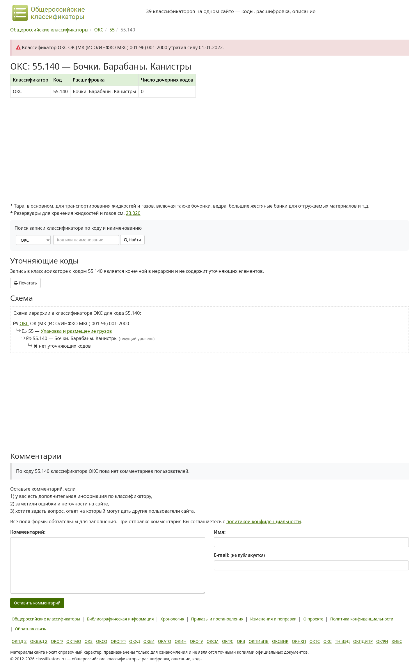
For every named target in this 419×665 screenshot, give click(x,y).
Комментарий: (27, 532)
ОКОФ (57, 641)
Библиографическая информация (120, 619)
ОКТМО (73, 641)
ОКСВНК (280, 641)
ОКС (24, 323)
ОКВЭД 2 (38, 641)
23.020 (133, 213)
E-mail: (239, 555)
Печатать (25, 283)
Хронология (172, 619)
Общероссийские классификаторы (46, 619)
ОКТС (315, 641)
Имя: (220, 532)
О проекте (313, 619)
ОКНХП (299, 641)
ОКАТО (164, 641)
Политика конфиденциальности (361, 619)
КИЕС (397, 641)
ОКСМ (213, 641)
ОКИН (180, 641)
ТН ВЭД (342, 641)
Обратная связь (30, 629)
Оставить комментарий (37, 603)
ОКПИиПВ (259, 641)
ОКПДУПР (363, 641)
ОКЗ (89, 641)
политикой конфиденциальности (263, 521)
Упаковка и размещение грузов (76, 331)
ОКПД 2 (19, 641)
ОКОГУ (196, 641)
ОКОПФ (118, 641)
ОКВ (241, 641)
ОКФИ (382, 641)
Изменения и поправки (273, 619)
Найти (132, 240)
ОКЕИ (149, 641)
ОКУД (134, 641)
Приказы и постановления (217, 619)
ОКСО (101, 641)
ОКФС (227, 641)
